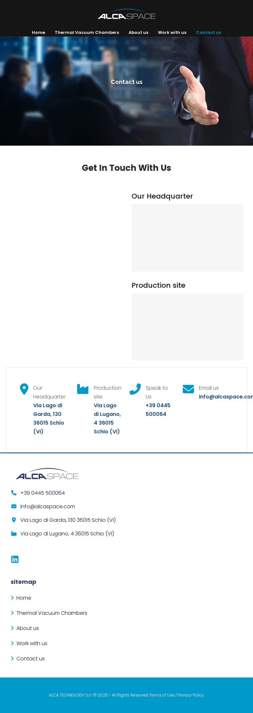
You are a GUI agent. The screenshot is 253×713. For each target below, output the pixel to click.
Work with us (172, 32)
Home (38, 32)
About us (138, 32)
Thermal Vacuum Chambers (87, 32)
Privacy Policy (191, 695)
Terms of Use (161, 695)
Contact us (208, 32)
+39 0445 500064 (42, 493)
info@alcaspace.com (47, 506)
